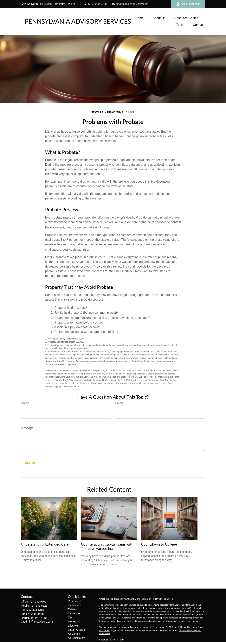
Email (119, 403)
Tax (70, 617)
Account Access (188, 4)
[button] (139, 18)
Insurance (74, 613)
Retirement (74, 601)
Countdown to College (159, 544)
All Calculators (76, 637)
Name (25, 403)
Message (27, 428)
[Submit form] (31, 463)
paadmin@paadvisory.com (130, 3)
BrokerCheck (166, 599)
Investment (74, 605)
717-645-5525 (38, 605)
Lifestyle (73, 625)
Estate (72, 609)
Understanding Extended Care (45, 544)
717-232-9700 (37, 601)
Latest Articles (76, 629)
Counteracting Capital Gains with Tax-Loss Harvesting (107, 546)
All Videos (74, 633)
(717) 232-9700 (95, 3)
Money (72, 621)
